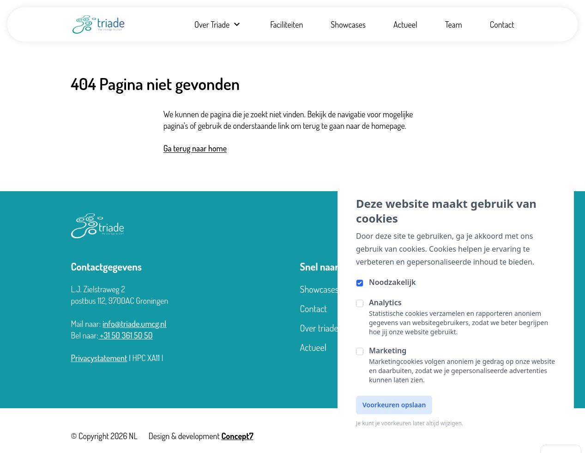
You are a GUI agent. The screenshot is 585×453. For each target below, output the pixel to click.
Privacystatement (99, 358)
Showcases (348, 24)
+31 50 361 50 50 (125, 335)
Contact (502, 24)
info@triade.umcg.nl (134, 324)
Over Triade (218, 24)
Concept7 (237, 436)
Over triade (319, 328)
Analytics (385, 302)
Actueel (405, 24)
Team (453, 24)
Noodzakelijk (392, 282)
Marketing (387, 350)
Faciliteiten (286, 24)
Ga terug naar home (195, 148)
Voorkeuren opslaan (394, 404)
